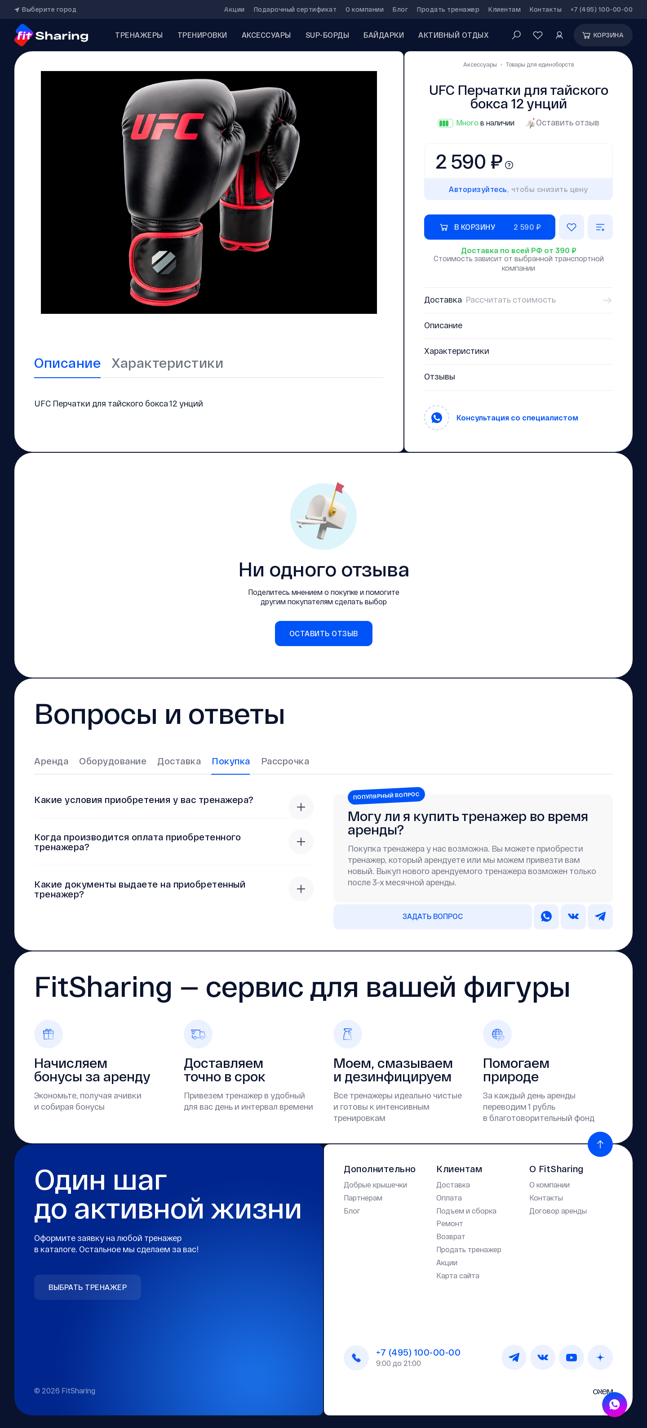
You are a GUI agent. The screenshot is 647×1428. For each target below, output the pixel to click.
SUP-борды (328, 35)
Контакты (546, 9)
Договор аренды (558, 1209)
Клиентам (504, 9)
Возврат (450, 1236)
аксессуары (266, 35)
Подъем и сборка (466, 1209)
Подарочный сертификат (295, 9)
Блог (400, 9)
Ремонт (449, 1222)
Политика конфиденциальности (398, 1390)
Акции (234, 9)
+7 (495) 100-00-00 (602, 9)
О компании (365, 9)
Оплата (449, 1196)
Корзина (602, 35)
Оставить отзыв (562, 123)
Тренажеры (139, 35)
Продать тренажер (448, 9)
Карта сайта (457, 1274)
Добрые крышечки (375, 1184)
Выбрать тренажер (88, 1286)
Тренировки (202, 35)
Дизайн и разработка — (562, 1390)
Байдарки (383, 35)
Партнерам (363, 1196)
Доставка (453, 1184)
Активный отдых (453, 35)
